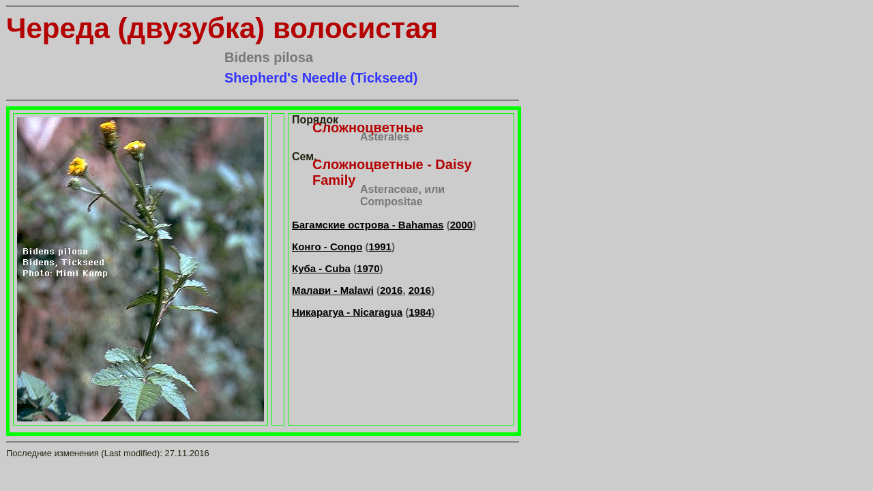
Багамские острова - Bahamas (368, 224)
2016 (391, 290)
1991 (380, 246)
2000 (461, 224)
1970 (368, 268)
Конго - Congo (327, 246)
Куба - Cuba (321, 268)
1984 (420, 312)
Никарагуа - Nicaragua (347, 312)
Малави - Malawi (333, 290)
